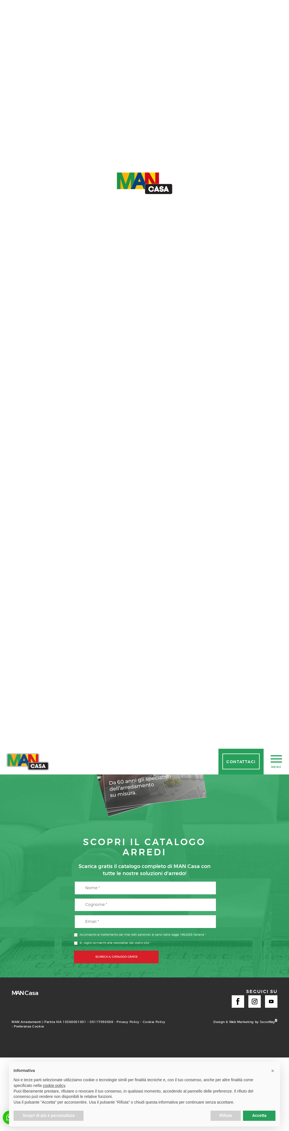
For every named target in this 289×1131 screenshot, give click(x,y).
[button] (272, 1070)
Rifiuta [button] (226, 1115)
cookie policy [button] (54, 1085)
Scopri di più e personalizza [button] (49, 1115)
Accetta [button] (259, 1115)
